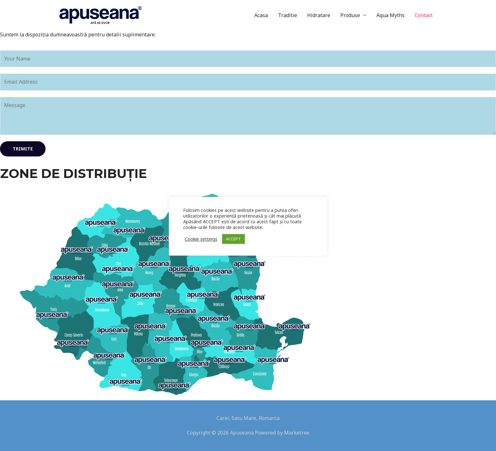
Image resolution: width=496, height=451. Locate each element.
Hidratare (318, 15)
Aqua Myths (390, 15)
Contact (424, 15)
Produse (350, 15)
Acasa (261, 15)
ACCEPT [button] (233, 239)
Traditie (287, 15)
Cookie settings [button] (201, 239)
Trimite (23, 149)
